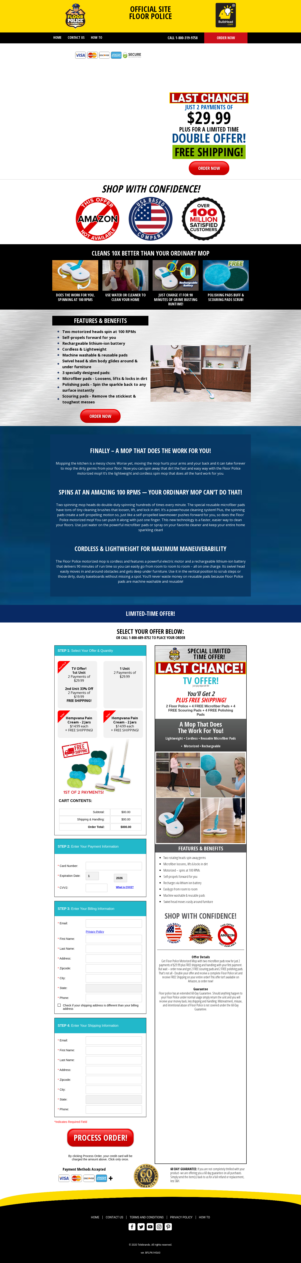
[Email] (114, 921)
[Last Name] (114, 947)
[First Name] (114, 937)
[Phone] (114, 996)
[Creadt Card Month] (99, 876)
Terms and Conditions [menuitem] (146, 1215)
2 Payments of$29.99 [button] (125, 672)
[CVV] (99, 886)
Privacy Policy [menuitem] (181, 1215)
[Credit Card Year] (128, 876)
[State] (114, 986)
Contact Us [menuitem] (76, 37)
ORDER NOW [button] (226, 37)
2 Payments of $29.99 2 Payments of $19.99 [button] (75, 682)
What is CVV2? (125, 885)
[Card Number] (114, 866)
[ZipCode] (114, 966)
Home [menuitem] (57, 37)
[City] (114, 976)
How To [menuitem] (96, 37)
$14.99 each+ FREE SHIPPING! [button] (75, 721)
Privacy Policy (95, 929)
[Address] (114, 956)
